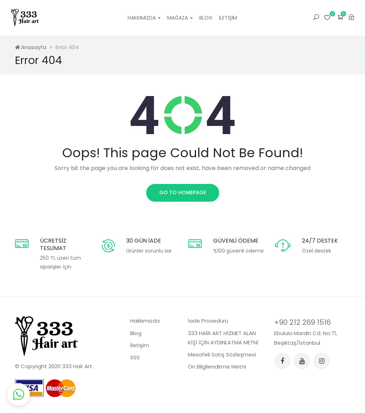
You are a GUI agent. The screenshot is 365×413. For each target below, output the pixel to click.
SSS (135, 357)
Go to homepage (182, 192)
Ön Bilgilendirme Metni (217, 366)
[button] (340, 17)
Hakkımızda (144, 17)
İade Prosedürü (208, 320)
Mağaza (180, 17)
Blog (205, 17)
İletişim (228, 17)
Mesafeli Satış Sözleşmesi (222, 354)
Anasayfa (30, 47)
